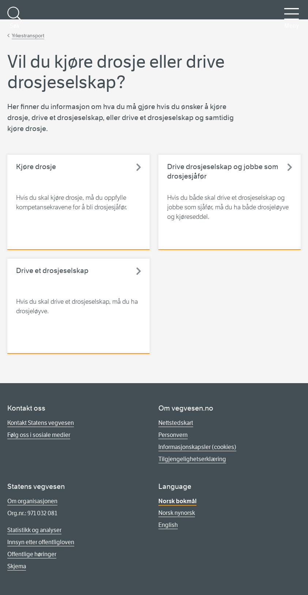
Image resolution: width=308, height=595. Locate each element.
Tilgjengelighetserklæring (192, 459)
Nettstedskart (175, 422)
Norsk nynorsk (176, 512)
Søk (14, 18)
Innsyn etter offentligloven (40, 542)
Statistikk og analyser (34, 530)
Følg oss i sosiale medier (38, 434)
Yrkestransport (28, 35)
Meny (291, 18)
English (168, 524)
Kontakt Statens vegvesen (40, 422)
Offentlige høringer (31, 554)
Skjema (16, 566)
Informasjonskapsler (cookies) (197, 447)
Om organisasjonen (32, 501)
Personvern (173, 434)
